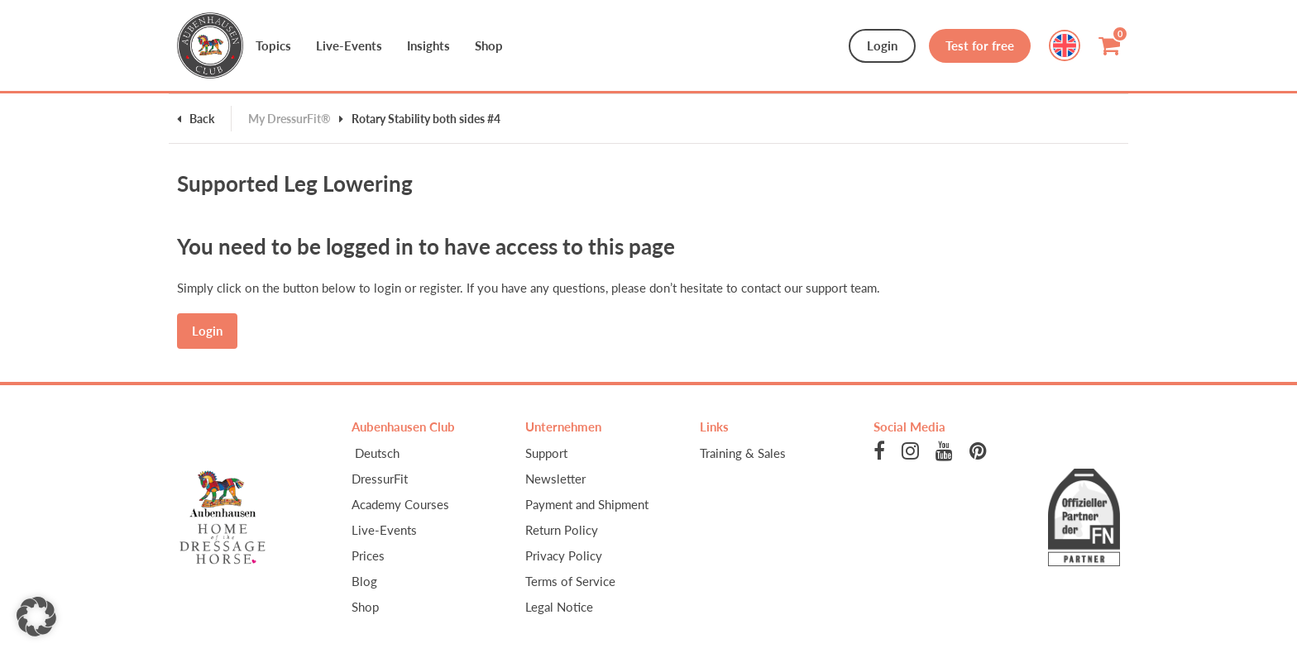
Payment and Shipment (586, 504)
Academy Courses (400, 504)
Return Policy (561, 529)
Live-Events (384, 529)
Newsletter (555, 478)
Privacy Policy (563, 555)
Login (882, 45)
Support (546, 453)
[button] (36, 616)
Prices (368, 555)
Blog (364, 581)
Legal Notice (559, 606)
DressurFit (380, 478)
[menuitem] (426, 453)
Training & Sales (743, 453)
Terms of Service (570, 581)
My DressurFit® (289, 119)
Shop (365, 606)
